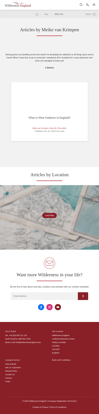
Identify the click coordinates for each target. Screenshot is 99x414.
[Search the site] (81, 5)
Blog (46, 14)
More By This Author (58, 128)
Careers (8, 378)
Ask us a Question (13, 367)
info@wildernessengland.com (28, 342)
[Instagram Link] (49, 307)
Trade (7, 381)
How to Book (10, 364)
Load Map (49, 215)
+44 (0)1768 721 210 (18, 335)
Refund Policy (11, 371)
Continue (83, 296)
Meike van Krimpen (40, 128)
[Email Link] (58, 307)
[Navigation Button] (93, 5)
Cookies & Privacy (40, 407)
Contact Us (10, 374)
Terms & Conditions (58, 407)
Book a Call (10, 342)
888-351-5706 (24, 339)
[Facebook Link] (41, 307)
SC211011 (72, 401)
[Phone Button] (87, 5)
